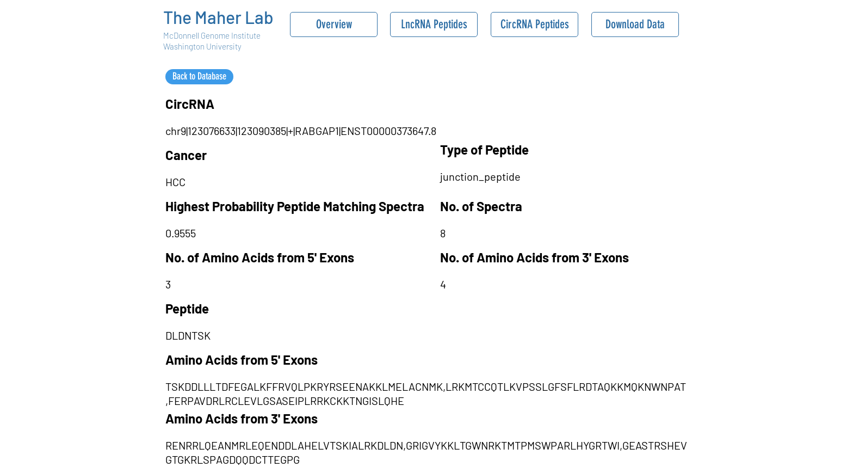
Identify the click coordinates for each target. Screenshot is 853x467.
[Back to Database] (199, 76)
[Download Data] (635, 24)
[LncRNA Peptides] (434, 24)
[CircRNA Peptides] (534, 24)
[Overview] (334, 24)
